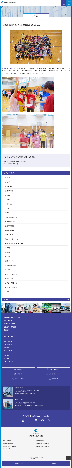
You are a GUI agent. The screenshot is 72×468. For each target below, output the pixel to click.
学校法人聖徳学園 (7, 440)
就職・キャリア (9, 261)
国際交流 (7, 248)
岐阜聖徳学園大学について (12, 317)
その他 (7, 292)
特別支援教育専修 (7, 68)
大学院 (7, 208)
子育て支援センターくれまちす (14, 243)
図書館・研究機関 (9, 323)
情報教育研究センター (11, 217)
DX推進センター (10, 235)
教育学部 (7, 182)
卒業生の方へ (9, 278)
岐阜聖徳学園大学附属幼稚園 (42, 446)
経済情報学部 (9, 191)
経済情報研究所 (9, 226)
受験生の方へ (20, 369)
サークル (7, 270)
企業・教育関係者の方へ (12, 287)
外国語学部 (8, 186)
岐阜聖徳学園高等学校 (8, 443)
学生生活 (7, 257)
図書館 (7, 213)
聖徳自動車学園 (6, 448)
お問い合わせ (8, 344)
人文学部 (7, 200)
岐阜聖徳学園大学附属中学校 (42, 443)
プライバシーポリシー (10, 361)
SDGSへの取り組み (10, 265)
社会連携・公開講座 (10, 327)
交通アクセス (8, 341)
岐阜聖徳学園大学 (40, 440)
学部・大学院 (8, 320)
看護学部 (7, 195)
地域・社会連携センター (12, 239)
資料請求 (6, 347)
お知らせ (7, 178)
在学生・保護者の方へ (11, 283)
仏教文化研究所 (9, 230)
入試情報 (7, 252)
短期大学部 (8, 204)
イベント (6, 358)
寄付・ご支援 (8, 350)
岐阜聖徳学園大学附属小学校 (9, 446)
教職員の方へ (55, 378)
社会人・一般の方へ (11, 274)
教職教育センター (10, 221)
